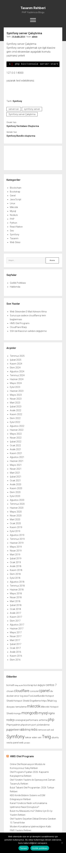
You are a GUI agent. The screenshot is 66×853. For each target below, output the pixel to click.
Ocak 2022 (15, 445)
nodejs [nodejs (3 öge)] (10, 720)
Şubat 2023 (15, 406)
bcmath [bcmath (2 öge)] (10, 685)
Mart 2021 (15, 472)
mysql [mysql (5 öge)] (43, 713)
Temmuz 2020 (17, 504)
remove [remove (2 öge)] (42, 729)
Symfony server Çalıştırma (22, 114)
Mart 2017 (15, 640)
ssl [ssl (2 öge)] (52, 729)
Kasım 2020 (16, 488)
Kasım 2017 (16, 617)
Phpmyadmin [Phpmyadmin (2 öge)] (13, 724)
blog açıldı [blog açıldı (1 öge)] (19, 685)
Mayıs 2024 (16, 383)
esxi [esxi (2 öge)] (26, 695)
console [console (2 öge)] (34, 691)
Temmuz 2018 (17, 585)
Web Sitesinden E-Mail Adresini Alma (28, 311)
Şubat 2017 (15, 644)
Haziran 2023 (16, 391)
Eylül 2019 (15, 531)
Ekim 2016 (15, 659)
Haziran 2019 (16, 543)
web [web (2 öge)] (21, 742)
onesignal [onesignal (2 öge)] (20, 720)
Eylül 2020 (15, 496)
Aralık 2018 (15, 566)
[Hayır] (62, 842)
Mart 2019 (15, 554)
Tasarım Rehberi (33, 8)
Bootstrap (15, 191)
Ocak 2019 (15, 562)
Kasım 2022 (16, 414)
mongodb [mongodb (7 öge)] (30, 713)
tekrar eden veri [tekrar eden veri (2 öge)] (33, 737)
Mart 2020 (15, 519)
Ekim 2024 (15, 367)
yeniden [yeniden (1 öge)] (27, 743)
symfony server (32, 109)
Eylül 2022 (15, 422)
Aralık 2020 (15, 484)
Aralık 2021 (15, 449)
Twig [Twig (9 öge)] (46, 736)
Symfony (17, 101)
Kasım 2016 (16, 656)
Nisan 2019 (16, 550)
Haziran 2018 (16, 589)
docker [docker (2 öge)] (10, 695)
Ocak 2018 (15, 609)
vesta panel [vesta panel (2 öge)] (12, 742)
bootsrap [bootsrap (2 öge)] (28, 685)
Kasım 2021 (16, 453)
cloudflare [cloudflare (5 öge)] (21, 691)
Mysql (13, 211)
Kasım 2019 (16, 527)
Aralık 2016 (15, 652)
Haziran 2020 (16, 508)
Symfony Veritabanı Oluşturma (22, 126)
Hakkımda (15, 286)
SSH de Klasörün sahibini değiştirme (28, 331)
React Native (16, 226)
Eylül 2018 (15, 578)
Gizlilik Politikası (18, 283)
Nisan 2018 (16, 597)
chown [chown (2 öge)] (10, 691)
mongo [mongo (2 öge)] (17, 713)
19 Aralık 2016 (18, 37)
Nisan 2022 (16, 437)
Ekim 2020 (15, 492)
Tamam (23, 848)
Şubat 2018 (15, 605)
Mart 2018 (15, 601)
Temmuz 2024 (17, 375)
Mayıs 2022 (16, 434)
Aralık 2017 (15, 613)
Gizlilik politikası (40, 848)
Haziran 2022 (16, 430)
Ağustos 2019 (17, 535)
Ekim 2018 (15, 574)
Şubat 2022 (15, 441)
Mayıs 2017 (16, 632)
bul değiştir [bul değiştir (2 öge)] (39, 685)
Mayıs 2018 (16, 593)
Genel (13, 195)
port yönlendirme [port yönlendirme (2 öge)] (41, 724)
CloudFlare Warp (18, 327)
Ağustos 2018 (17, 582)
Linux (12, 203)
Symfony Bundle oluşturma (20, 136)
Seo (12, 230)
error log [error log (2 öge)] (18, 695)
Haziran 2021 (16, 461)
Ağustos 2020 (17, 500)
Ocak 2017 (15, 648)
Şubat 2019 (15, 558)
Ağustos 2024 (17, 371)
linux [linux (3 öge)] (50, 700)
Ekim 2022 (15, 418)
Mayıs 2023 (16, 395)
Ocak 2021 (15, 480)
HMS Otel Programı (19, 323)
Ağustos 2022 (17, 426)
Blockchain (15, 187)
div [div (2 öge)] (51, 691)
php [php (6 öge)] (51, 719)
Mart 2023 (15, 402)
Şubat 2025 (15, 360)
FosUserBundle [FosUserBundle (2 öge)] (36, 695)
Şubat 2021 (15, 476)
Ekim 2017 (15, 620)
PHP (12, 219)
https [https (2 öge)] (44, 700)
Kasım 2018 (16, 570)
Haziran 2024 (16, 379)
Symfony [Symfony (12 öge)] (15, 736)
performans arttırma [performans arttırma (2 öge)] (36, 720)
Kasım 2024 (16, 363)
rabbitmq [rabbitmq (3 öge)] (24, 729)
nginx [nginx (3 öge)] (51, 713)
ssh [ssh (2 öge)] (48, 729)
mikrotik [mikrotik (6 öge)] (33, 706)
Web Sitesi (15, 242)
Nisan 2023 (16, 398)
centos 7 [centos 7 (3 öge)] (51, 685)
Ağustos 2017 (17, 624)
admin (34, 37)
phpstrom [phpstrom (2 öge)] (26, 724)
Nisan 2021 (16, 469)
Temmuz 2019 (17, 539)
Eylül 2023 (15, 387)
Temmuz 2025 (17, 356)
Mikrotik (14, 207)
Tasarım (14, 238)
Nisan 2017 (16, 636)
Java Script (15, 199)
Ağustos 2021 (17, 457)
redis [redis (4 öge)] (34, 729)
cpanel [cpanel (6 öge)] (44, 690)
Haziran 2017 (16, 628)
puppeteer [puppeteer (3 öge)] (12, 729)
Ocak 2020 (15, 523)
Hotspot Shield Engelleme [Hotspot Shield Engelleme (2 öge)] (27, 700)
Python (13, 223)
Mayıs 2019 (16, 546)
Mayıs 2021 (16, 465)
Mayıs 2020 (16, 511)
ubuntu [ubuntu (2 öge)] (55, 737)
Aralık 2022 (15, 410)
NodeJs (14, 215)
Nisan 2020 (16, 515)
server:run (14, 109)
